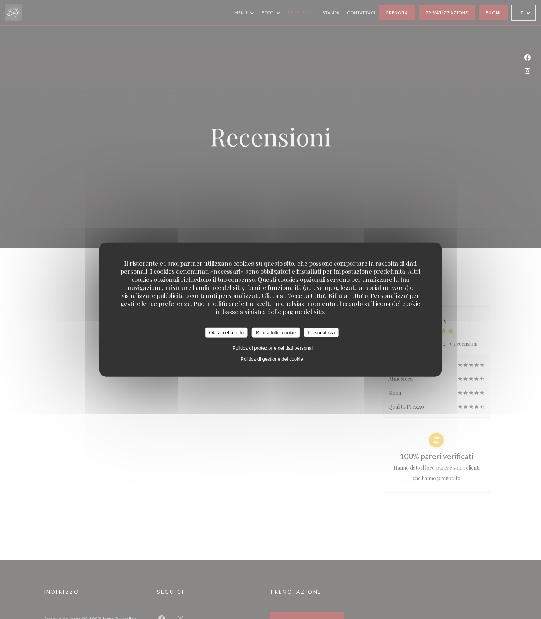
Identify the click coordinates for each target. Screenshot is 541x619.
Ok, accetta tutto (226, 332)
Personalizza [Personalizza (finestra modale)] (321, 332)
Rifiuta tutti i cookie (276, 332)
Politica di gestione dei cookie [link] (271, 359)
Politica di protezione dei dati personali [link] (273, 348)
